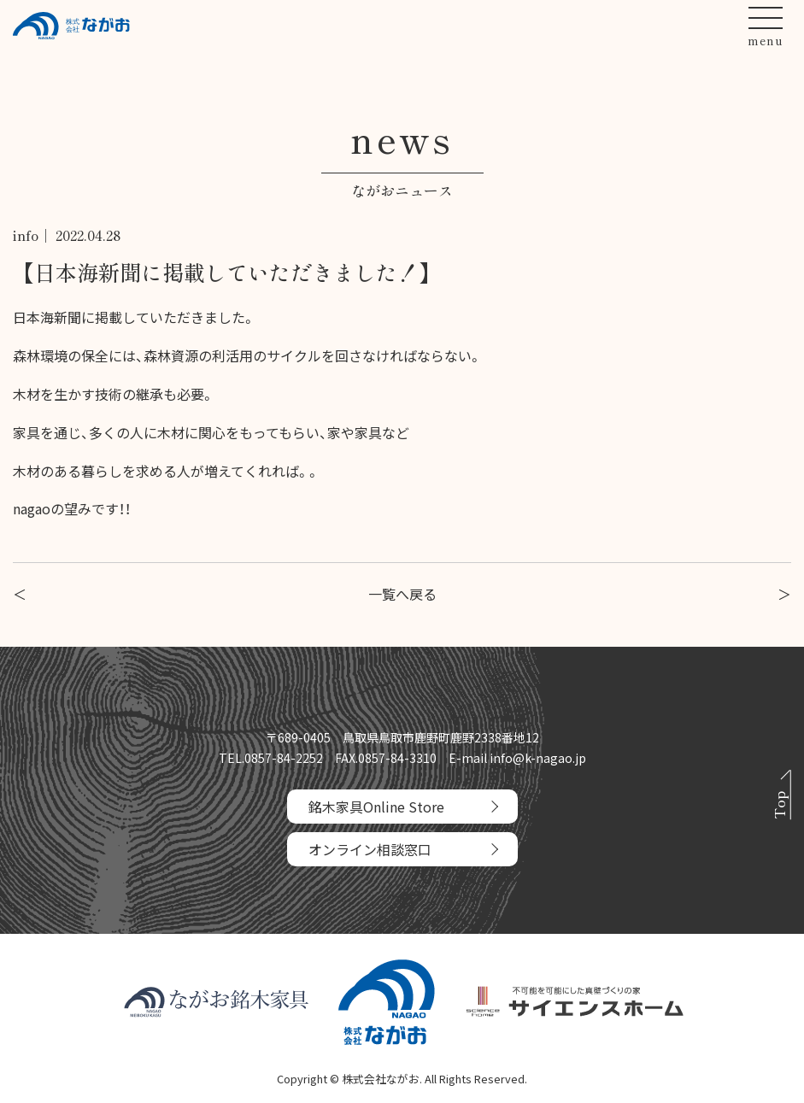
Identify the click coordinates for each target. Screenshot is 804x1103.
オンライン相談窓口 (369, 849)
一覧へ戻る (402, 594)
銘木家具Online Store (376, 806)
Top (778, 806)
